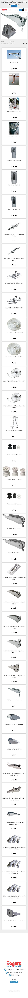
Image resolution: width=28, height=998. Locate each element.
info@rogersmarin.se (17, 972)
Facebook (14, 982)
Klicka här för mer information (18, 3)
